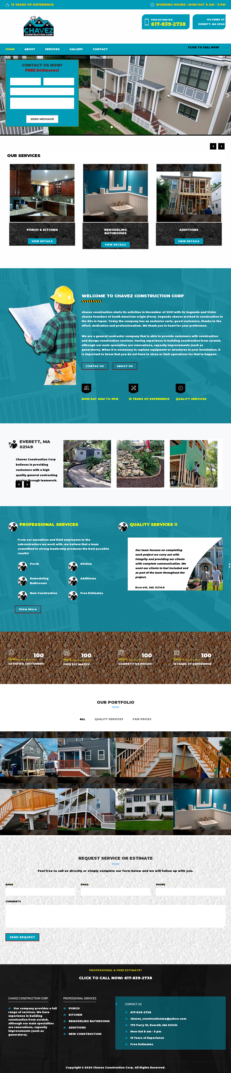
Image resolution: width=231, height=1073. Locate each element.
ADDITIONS (74, 1027)
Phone (161, 884)
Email (86, 884)
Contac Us (95, 366)
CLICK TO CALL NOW (203, 47)
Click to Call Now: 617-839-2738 (115, 978)
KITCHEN (72, 1014)
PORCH (71, 1008)
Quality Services (109, 719)
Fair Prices (142, 719)
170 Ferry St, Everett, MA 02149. (151, 1025)
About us (125, 366)
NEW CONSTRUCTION (82, 1034)
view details (42, 241)
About (29, 49)
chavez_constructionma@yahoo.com (155, 1018)
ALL (82, 719)
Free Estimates (139, 1044)
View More (28, 609)
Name (10, 884)
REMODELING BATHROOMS (86, 1021)
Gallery (76, 49)
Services (52, 49)
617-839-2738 (168, 24)
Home (10, 49)
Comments (13, 901)
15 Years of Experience (144, 1038)
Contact (100, 49)
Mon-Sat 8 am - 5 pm (143, 1031)
